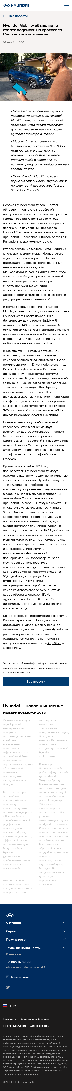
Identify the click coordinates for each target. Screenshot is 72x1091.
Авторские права (39, 1025)
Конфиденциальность (14, 1025)
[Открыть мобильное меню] (66, 5)
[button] (10, 915)
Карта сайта (9, 1018)
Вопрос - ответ (18, 976)
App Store (54, 643)
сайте (29, 638)
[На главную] (16, 5)
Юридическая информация (34, 1018)
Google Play (11, 647)
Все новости (15, 16)
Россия (9, 1005)
